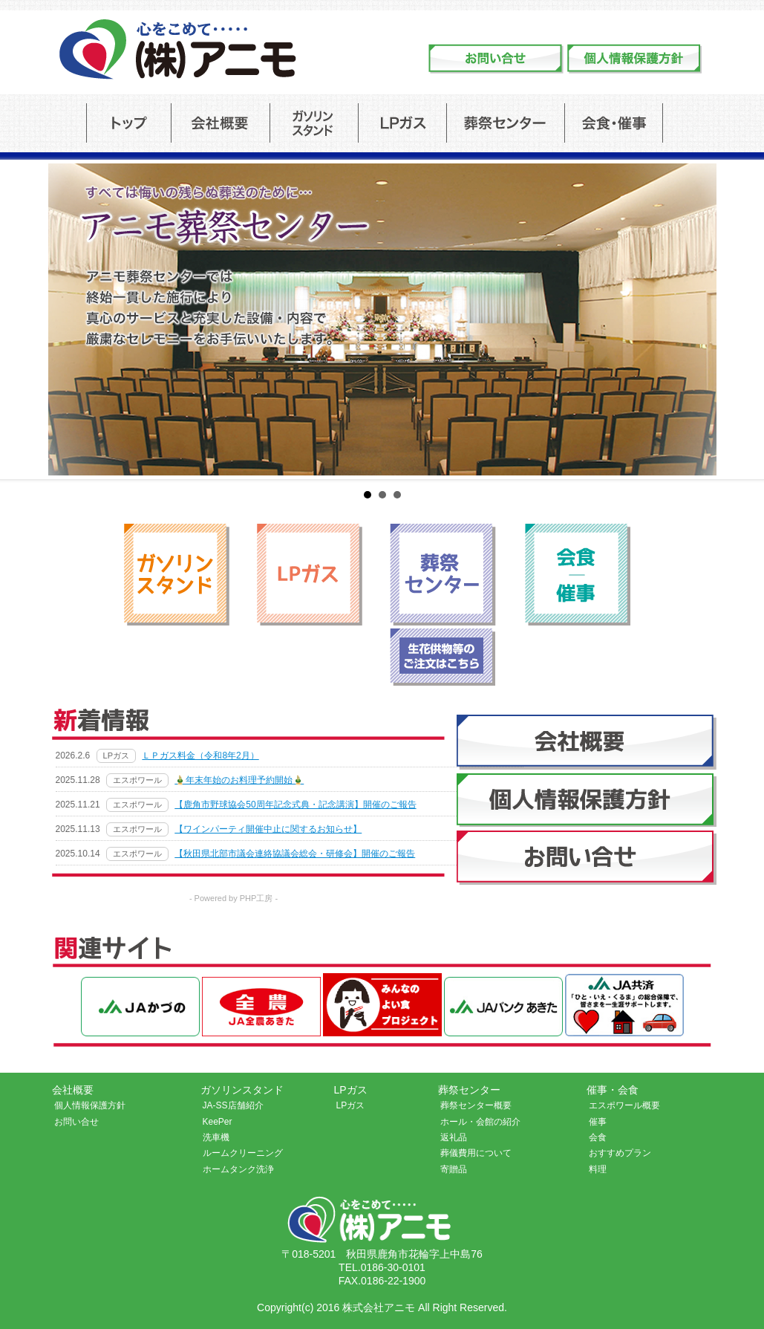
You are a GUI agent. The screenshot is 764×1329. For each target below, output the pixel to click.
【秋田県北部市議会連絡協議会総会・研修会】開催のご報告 (294, 853)
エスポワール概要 (624, 1105)
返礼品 (453, 1137)
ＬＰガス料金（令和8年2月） (200, 755)
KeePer (217, 1122)
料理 (598, 1169)
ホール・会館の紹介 (480, 1122)
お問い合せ (76, 1122)
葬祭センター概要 (476, 1105)
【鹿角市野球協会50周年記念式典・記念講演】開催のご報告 (295, 804)
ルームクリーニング (243, 1153)
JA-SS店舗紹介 (233, 1105)
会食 (598, 1137)
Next (745, 319)
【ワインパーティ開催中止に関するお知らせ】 (268, 829)
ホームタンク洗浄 (238, 1169)
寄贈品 (453, 1169)
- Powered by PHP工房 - (233, 898)
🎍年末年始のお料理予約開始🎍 (239, 780)
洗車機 (216, 1137)
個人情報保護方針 (89, 1105)
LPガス (350, 1105)
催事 (598, 1122)
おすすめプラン (620, 1153)
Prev (19, 319)
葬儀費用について (476, 1153)
